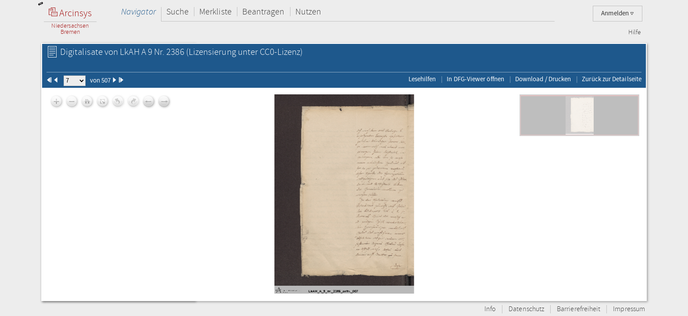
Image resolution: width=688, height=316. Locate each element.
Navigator (138, 11)
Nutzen (308, 11)
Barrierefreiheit (578, 309)
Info (490, 309)
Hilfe (634, 32)
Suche (177, 11)
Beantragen (263, 11)
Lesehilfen (422, 79)
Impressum (629, 309)
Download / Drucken (543, 79)
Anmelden (617, 13)
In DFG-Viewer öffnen (475, 79)
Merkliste (215, 11)
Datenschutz (526, 309)
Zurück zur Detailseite (611, 79)
